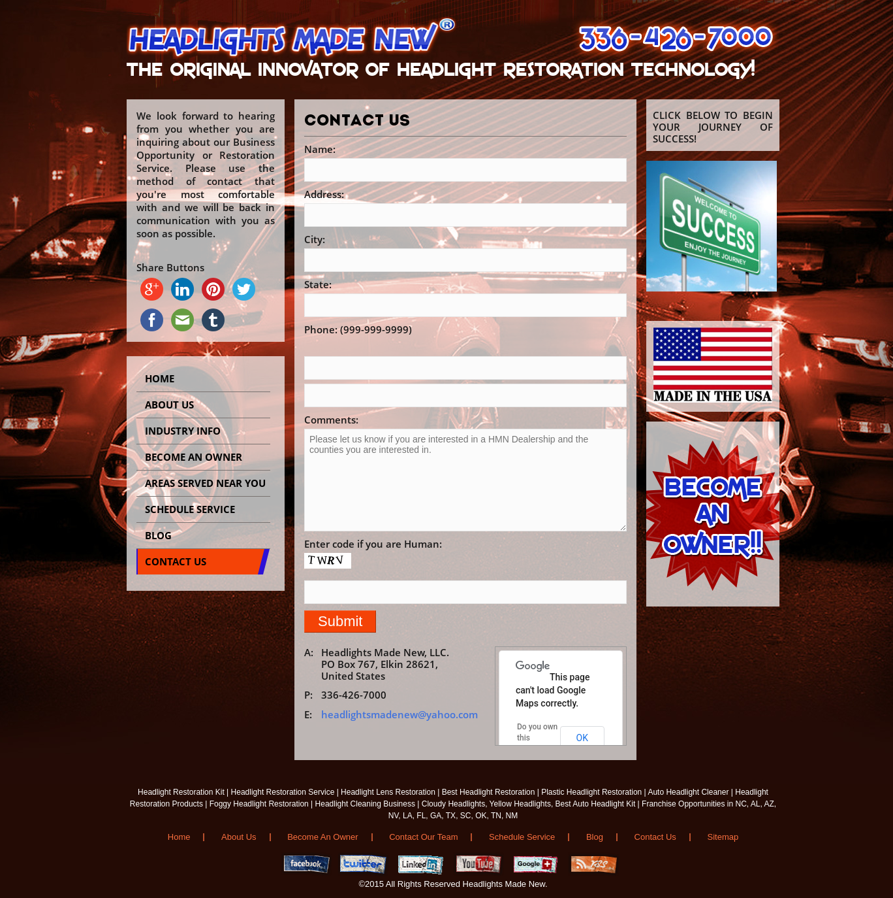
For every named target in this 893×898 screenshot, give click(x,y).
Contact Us (655, 837)
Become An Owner (322, 837)
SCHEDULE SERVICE (190, 509)
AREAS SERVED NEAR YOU (205, 483)
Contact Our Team (423, 837)
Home (159, 378)
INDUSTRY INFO (183, 430)
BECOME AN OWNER (193, 456)
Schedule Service (522, 837)
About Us (169, 404)
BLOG (158, 535)
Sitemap (723, 837)
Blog (594, 837)
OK (582, 738)
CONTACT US (175, 561)
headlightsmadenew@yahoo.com (399, 714)
